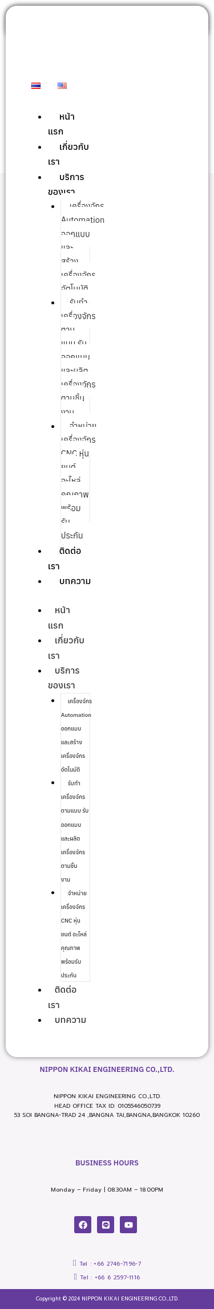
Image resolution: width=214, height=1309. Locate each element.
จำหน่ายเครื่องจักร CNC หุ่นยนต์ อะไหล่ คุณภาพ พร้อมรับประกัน (79, 481)
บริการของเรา (64, 677)
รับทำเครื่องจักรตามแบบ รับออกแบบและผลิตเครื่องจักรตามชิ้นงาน (78, 357)
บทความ (75, 580)
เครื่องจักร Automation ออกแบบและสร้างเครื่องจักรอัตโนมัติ (76, 735)
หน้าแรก (59, 617)
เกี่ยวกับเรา (66, 647)
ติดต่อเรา (62, 997)
